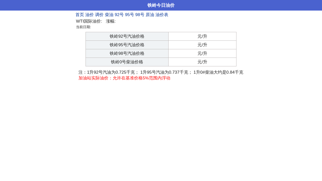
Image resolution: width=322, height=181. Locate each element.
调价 (99, 14)
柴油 (109, 14)
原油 (150, 14)
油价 (89, 14)
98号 (139, 14)
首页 (79, 14)
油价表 (161, 14)
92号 (119, 14)
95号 (129, 14)
